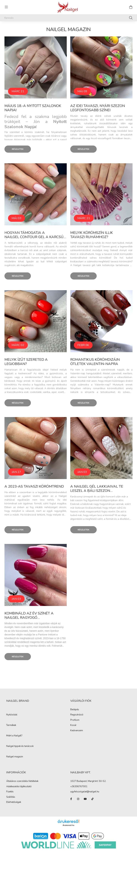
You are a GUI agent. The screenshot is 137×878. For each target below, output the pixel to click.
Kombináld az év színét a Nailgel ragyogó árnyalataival (29, 617)
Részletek (18, 149)
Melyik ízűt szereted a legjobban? (26, 361)
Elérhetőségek (13, 802)
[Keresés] (68, 17)
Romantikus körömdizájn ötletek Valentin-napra (95, 361)
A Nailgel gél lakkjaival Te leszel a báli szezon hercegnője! (96, 490)
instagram (78, 798)
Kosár (73, 725)
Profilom (74, 720)
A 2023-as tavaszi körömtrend (34, 486)
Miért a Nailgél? (14, 735)
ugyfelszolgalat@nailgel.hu (84, 791)
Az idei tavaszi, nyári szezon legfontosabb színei (97, 107)
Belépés (74, 709)
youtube (85, 798)
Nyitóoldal (11, 714)
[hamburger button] (6, 7)
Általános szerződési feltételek (22, 781)
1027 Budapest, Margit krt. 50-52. (88, 781)
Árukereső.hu (68, 825)
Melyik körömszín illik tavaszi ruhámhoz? (91, 234)
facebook (71, 798)
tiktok (92, 798)
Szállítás (10, 797)
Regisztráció (76, 714)
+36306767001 (78, 786)
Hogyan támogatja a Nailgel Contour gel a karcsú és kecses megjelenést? (34, 237)
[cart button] (130, 7)
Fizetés (10, 791)
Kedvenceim (76, 730)
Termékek (11, 725)
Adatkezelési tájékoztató (19, 786)
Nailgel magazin (14, 756)
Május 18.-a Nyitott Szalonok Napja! (32, 107)
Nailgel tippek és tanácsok (20, 746)
